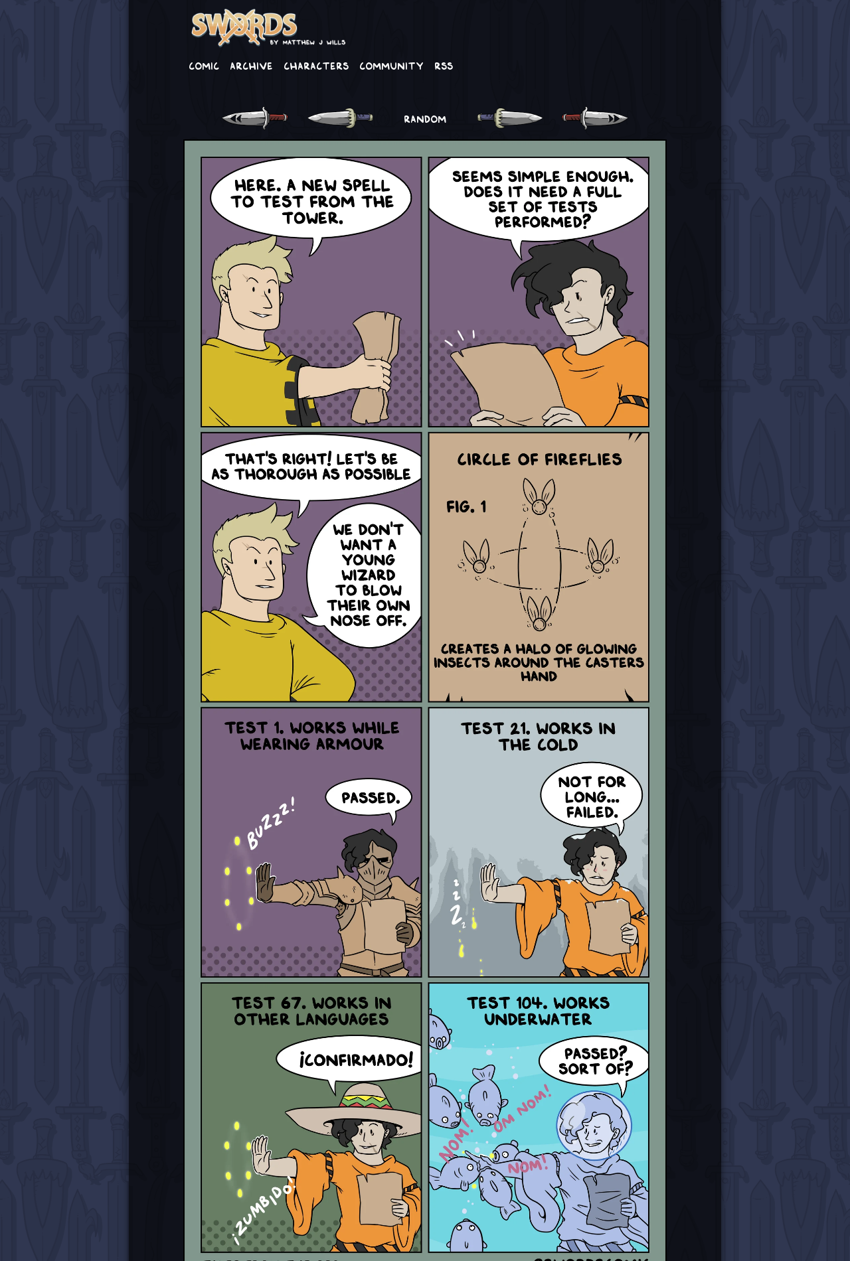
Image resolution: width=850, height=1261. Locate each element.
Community (391, 65)
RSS (443, 65)
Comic (204, 65)
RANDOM (425, 118)
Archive (251, 65)
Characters (316, 65)
